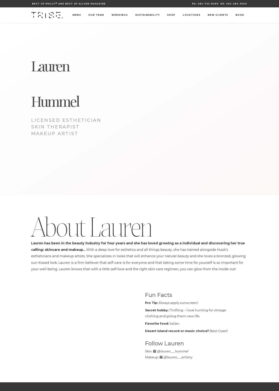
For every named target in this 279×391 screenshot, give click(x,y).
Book (239, 15)
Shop (171, 15)
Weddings (120, 15)
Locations (191, 15)
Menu (76, 15)
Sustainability (147, 15)
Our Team (96, 15)
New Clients (218, 15)
